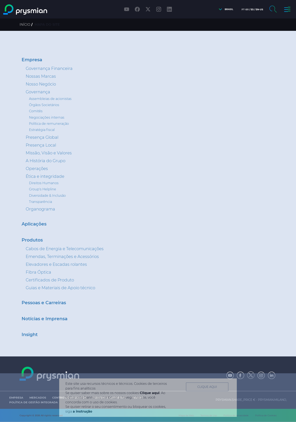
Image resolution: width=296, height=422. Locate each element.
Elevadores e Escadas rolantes (56, 264)
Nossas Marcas (41, 76)
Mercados (37, 397)
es (252, 9)
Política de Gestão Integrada (33, 402)
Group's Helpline (42, 189)
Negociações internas (46, 117)
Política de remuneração (49, 124)
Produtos (32, 240)
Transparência (40, 202)
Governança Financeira (49, 68)
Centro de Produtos (69, 397)
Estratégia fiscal (42, 130)
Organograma (40, 209)
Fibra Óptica (38, 272)
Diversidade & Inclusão (47, 196)
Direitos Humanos (44, 183)
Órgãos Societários (44, 105)
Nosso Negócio (41, 84)
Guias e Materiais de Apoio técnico (60, 287)
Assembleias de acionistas (50, 99)
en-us (259, 9)
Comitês (36, 111)
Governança (38, 91)
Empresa (32, 59)
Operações (37, 168)
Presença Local (41, 145)
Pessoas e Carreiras (44, 302)
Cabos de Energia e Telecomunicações (65, 248)
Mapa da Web (186, 415)
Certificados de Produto (50, 279)
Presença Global (42, 137)
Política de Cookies (265, 415)
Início (25, 25)
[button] (225, 9)
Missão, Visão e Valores (49, 152)
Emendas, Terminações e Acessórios (62, 256)
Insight (30, 334)
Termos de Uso (208, 415)
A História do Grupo (45, 160)
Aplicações (34, 224)
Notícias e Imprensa (44, 318)
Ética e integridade (45, 176)
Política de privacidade (236, 415)
